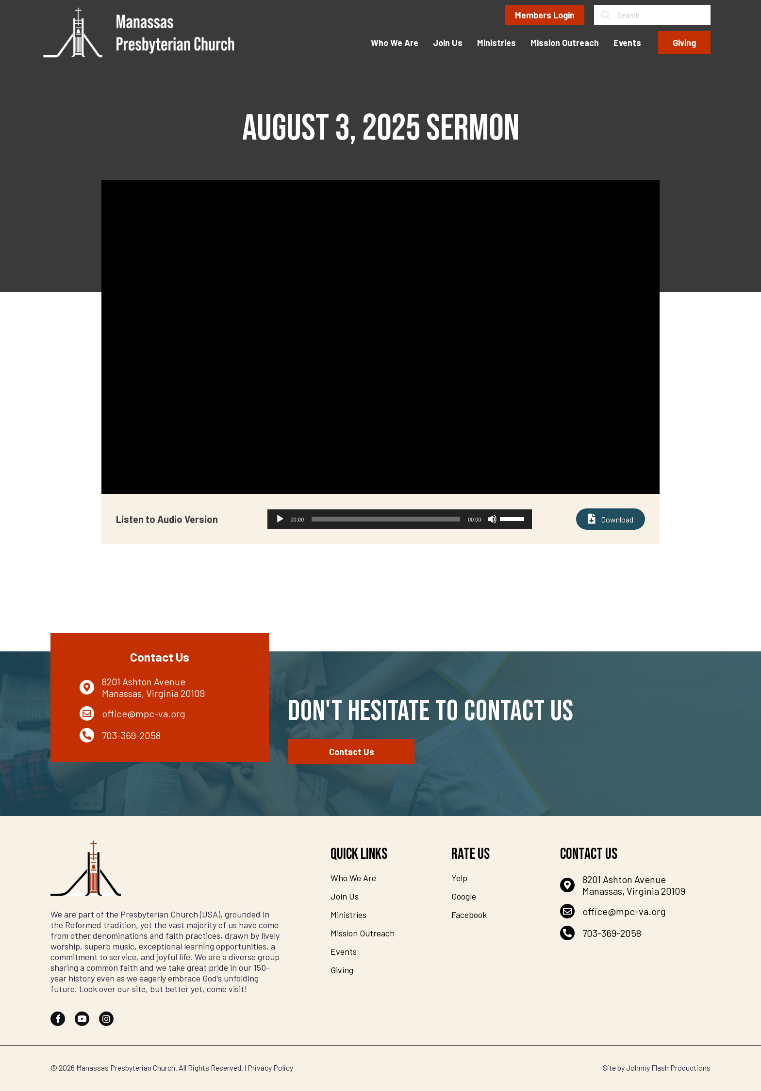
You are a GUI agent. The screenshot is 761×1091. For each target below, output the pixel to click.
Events (344, 951)
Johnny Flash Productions (668, 1067)
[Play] (280, 519)
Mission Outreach (363, 933)
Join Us (345, 896)
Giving (342, 970)
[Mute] (492, 519)
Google (463, 896)
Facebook (469, 914)
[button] (57, 1019)
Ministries (348, 914)
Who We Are (353, 877)
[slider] (386, 519)
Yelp (459, 877)
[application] (399, 519)
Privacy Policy (270, 1067)
